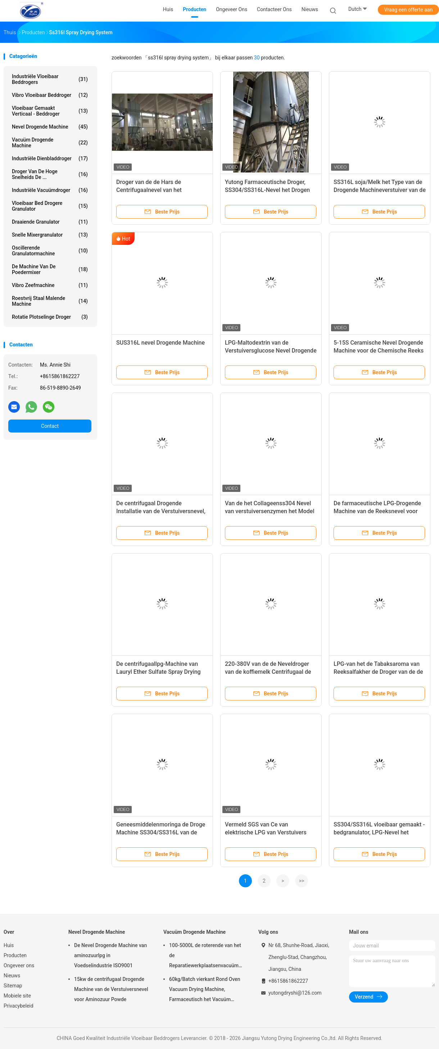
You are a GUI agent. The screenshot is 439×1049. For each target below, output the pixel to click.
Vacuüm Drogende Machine (50, 142)
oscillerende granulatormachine (50, 250)
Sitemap (13, 986)
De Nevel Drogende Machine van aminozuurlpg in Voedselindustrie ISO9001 (110, 955)
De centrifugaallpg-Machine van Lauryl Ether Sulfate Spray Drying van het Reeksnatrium (158, 671)
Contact (50, 426)
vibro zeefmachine (50, 285)
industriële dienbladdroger (50, 158)
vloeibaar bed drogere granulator (50, 206)
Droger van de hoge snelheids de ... (50, 174)
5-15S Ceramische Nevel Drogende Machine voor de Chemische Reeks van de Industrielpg (379, 350)
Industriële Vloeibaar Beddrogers (50, 79)
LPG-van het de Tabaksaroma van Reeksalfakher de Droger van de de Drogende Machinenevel (378, 671)
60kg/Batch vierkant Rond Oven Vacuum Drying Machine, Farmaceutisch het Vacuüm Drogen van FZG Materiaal (204, 990)
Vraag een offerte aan (408, 10)
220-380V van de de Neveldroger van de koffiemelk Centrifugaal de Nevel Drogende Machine (268, 671)
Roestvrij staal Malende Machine (50, 301)
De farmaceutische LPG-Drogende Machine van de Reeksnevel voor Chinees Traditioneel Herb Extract (377, 511)
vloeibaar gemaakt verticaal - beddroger (50, 111)
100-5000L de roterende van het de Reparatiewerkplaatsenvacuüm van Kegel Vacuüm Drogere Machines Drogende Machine (205, 956)
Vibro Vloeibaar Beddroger (50, 95)
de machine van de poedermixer (50, 269)
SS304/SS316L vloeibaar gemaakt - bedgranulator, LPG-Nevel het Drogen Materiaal (379, 832)
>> (301, 881)
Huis (9, 945)
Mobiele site (17, 996)
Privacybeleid (18, 1006)
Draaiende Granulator (50, 221)
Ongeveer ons (19, 965)
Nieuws (12, 975)
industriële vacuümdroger (50, 190)
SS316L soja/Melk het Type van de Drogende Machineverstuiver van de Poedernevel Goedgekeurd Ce (380, 190)
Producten (15, 955)
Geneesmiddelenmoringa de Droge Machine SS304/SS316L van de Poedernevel (160, 832)
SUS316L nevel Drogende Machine (160, 342)
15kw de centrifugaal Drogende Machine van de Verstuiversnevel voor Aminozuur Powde (111, 989)
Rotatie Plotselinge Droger (50, 316)
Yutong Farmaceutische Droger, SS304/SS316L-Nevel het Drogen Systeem (267, 190)
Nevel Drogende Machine (50, 126)
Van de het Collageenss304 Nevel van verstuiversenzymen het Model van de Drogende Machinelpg (269, 511)
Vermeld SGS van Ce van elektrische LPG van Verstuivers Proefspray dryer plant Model (266, 832)
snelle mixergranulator (50, 234)
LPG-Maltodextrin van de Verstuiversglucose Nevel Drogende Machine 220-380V (271, 350)
